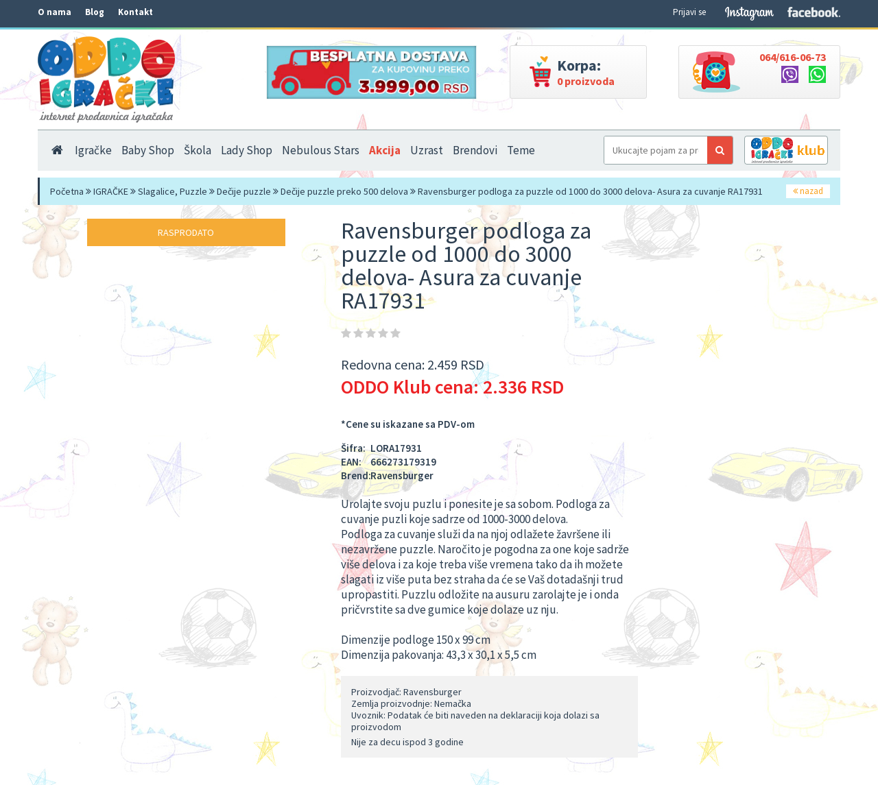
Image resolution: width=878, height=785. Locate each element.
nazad (808, 191)
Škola (197, 150)
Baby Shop (147, 150)
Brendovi (475, 150)
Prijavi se (689, 12)
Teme (521, 150)
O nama (54, 12)
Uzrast (426, 150)
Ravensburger (402, 475)
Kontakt (135, 12)
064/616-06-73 (792, 57)
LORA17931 (396, 448)
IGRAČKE (110, 191)
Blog (94, 12)
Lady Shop (246, 150)
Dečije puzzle (244, 191)
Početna (67, 191)
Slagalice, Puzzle (172, 191)
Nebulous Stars (320, 150)
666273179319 (403, 461)
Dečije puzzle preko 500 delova (344, 191)
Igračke (93, 150)
